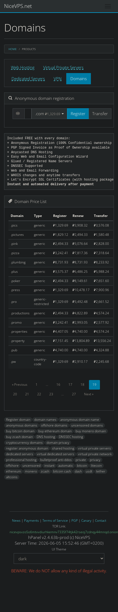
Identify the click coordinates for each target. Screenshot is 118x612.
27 (74, 394)
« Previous (19, 384)
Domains (78, 78)
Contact (100, 520)
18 (82, 384)
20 (15, 394)
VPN (58, 78)
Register (78, 113)
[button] (49, 113)
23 (51, 394)
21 (27, 394)
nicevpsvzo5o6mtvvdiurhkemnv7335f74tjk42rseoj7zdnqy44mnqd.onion (64, 532)
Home (12, 49)
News (16, 520)
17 (70, 384)
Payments (31, 520)
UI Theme (59, 549)
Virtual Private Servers (63, 67)
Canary (86, 520)
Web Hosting (22, 67)
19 (94, 384)
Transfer (100, 113)
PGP (74, 520)
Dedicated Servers (28, 78)
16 (58, 384)
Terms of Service (55, 520)
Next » (88, 394)
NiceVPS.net (18, 6)
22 (39, 394)
